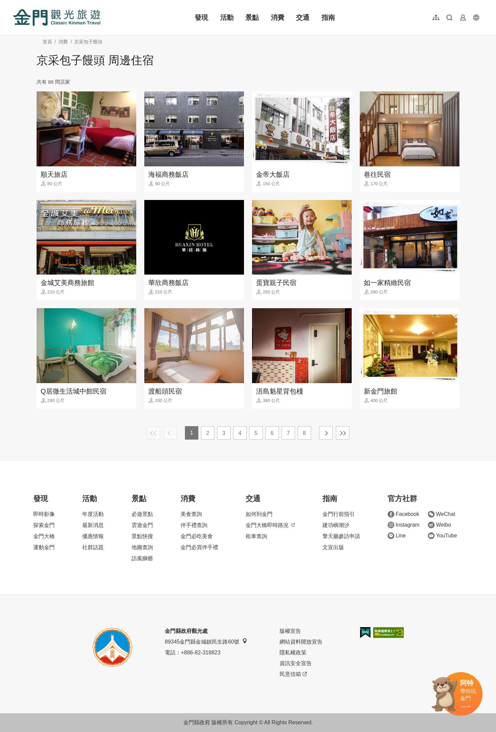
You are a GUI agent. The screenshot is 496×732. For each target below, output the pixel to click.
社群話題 (93, 547)
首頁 (47, 41)
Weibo (439, 525)
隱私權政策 (293, 652)
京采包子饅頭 (88, 41)
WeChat (441, 514)
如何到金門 (259, 514)
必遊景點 (142, 514)
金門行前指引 (339, 514)
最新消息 (93, 525)
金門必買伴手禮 (199, 547)
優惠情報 (93, 536)
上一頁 (170, 433)
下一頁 (326, 433)
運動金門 (44, 547)
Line (397, 535)
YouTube (442, 535)
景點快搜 (142, 536)
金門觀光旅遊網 (56, 17)
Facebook (403, 514)
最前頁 (153, 433)
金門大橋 (44, 536)
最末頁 (342, 433)
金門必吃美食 (197, 536)
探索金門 (44, 525)
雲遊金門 (142, 525)
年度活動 (93, 514)
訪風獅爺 (142, 558)
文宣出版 (333, 547)
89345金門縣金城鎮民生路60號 (206, 641)
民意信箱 (293, 674)
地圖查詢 (142, 547)
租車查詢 (256, 536)
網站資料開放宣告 (301, 642)
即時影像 (44, 514)
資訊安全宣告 (296, 663)
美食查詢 (191, 514)
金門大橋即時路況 (270, 525)
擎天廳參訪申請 (341, 536)
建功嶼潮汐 (336, 525)
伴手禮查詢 (194, 525)
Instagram (403, 525)
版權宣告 (290, 631)
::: (15, 4)
